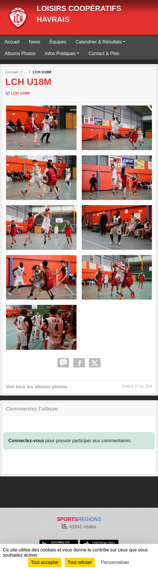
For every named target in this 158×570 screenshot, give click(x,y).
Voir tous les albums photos (36, 386)
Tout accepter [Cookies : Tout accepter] (45, 562)
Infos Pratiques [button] (60, 53)
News (34, 41)
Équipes (58, 41)
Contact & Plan (103, 53)
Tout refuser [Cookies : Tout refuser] (80, 562)
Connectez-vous (26, 440)
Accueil (12, 41)
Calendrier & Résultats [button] (98, 41)
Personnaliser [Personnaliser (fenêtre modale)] (115, 562)
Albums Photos (20, 53)
